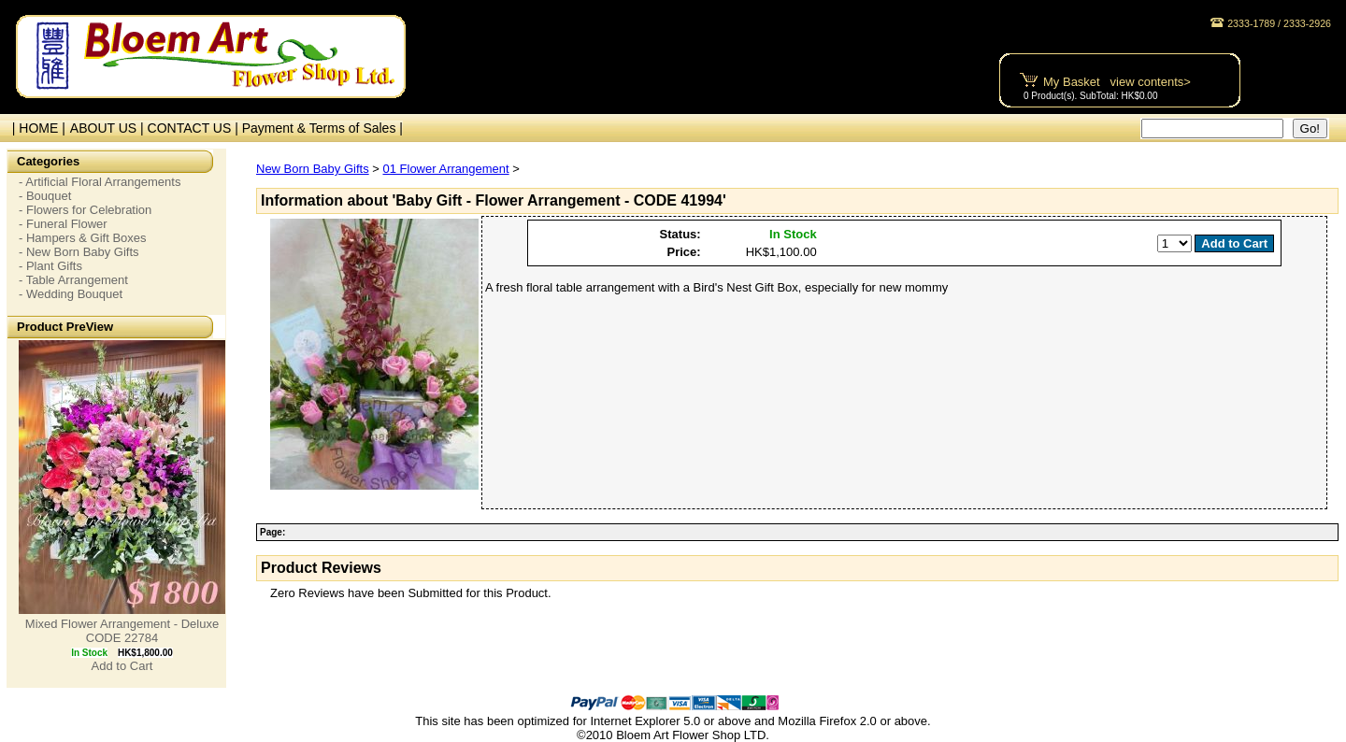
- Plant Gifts (50, 266)
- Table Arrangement (73, 280)
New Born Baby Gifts (312, 169)
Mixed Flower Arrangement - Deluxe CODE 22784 (122, 631)
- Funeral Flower (63, 224)
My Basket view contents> (1117, 82)
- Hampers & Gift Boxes (83, 238)
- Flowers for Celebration (85, 210)
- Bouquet (45, 196)
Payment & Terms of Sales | (322, 128)
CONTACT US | (195, 128)
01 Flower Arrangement (445, 169)
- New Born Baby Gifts (79, 252)
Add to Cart (122, 666)
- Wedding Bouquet (70, 294)
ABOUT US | (109, 128)
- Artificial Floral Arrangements (99, 182)
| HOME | (35, 128)
